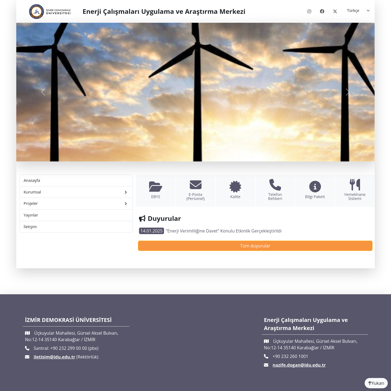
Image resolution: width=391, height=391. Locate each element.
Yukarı (376, 383)
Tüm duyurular (255, 246)
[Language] (359, 10)
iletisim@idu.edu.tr (54, 357)
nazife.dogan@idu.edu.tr (299, 365)
